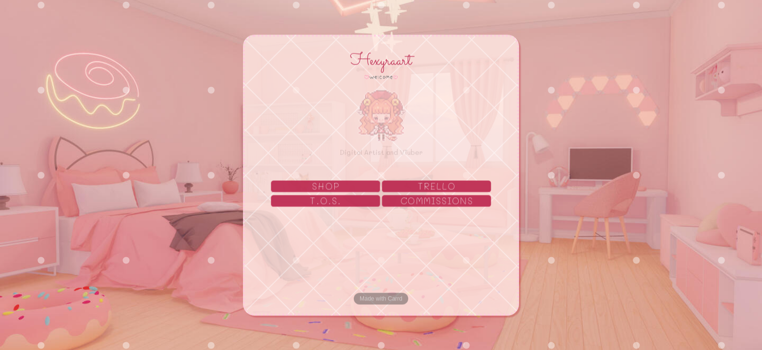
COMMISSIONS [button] (437, 201)
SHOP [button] (326, 186)
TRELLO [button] (437, 186)
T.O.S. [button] (325, 201)
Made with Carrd (381, 299)
